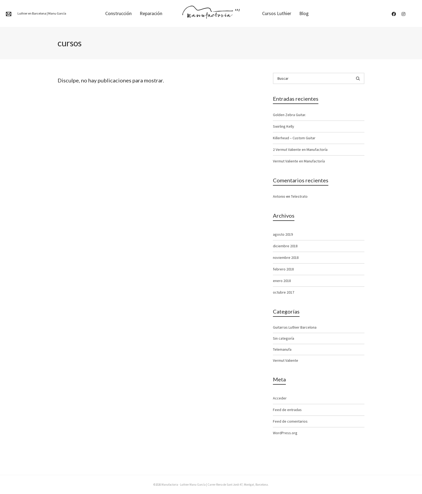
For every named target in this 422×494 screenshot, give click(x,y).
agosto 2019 (283, 234)
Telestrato (299, 196)
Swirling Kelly (283, 126)
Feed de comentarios (290, 421)
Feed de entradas (287, 409)
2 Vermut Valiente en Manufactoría (300, 149)
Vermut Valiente (285, 360)
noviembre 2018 (286, 257)
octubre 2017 (283, 292)
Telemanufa (282, 349)
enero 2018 (282, 280)
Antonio (279, 196)
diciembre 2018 (285, 245)
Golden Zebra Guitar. (289, 114)
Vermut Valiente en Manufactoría (299, 161)
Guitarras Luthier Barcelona (294, 327)
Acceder (280, 398)
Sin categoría (283, 338)
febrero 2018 (283, 269)
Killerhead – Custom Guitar (294, 137)
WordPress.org (285, 432)
